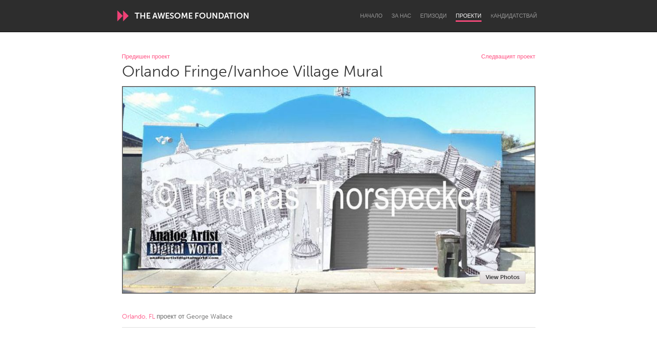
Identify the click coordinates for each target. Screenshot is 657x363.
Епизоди (433, 16)
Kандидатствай (514, 16)
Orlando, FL (138, 316)
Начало (371, 16)
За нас (401, 16)
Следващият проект (508, 57)
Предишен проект (146, 57)
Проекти (469, 16)
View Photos (503, 277)
